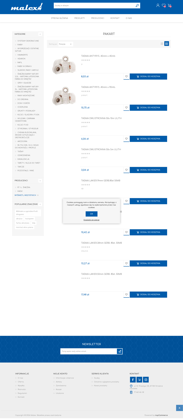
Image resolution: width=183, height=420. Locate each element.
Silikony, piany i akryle (28, 72)
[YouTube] (139, 381)
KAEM (20, 193)
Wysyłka (21, 387)
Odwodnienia (24, 157)
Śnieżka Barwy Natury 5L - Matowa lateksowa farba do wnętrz (27, 91)
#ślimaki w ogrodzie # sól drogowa (27, 214)
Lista (166, 45)
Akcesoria (22, 143)
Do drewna (23, 101)
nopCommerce (161, 417)
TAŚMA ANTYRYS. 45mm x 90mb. (98, 89)
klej (33, 225)
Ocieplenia (23, 109)
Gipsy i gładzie (24, 85)
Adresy (59, 384)
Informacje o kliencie (65, 380)
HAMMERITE (23, 57)
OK (91, 214)
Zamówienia (61, 387)
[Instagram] (146, 381)
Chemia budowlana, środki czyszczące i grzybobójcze (25, 136)
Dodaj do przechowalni (126, 78)
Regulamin (22, 395)
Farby (20, 46)
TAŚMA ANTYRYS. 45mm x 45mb (98, 58)
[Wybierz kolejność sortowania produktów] (65, 45)
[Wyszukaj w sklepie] (94, 6)
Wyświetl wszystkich (25, 197)
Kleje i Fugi (23, 127)
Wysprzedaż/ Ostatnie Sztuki (27, 51)
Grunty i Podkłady (26, 113)
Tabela (162, 45)
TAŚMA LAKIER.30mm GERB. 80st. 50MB (101, 213)
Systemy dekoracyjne (28, 43)
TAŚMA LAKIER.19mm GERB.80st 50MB (100, 182)
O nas (20, 380)
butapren (29, 220)
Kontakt (21, 399)
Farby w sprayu (25, 68)
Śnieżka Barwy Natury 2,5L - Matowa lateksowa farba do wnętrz (27, 78)
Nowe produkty (100, 387)
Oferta (21, 384)
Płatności (22, 391)
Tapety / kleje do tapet (29, 165)
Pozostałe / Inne (26, 172)
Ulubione (60, 395)
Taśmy (21, 153)
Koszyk (168, 6)
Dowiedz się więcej (91, 220)
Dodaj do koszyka (150, 78)
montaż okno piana (24, 229)
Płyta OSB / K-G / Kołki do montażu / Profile (27, 148)
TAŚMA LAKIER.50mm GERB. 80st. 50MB (101, 276)
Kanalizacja (23, 161)
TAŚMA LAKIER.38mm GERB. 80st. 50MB (101, 245)
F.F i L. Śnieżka (24, 189)
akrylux (19, 220)
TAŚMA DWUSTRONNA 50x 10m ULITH (101, 120)
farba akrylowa (22, 225)
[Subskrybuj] (89, 353)
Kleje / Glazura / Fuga (28, 116)
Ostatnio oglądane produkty (106, 384)
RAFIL (20, 64)
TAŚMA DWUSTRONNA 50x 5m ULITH (101, 151)
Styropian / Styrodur (28, 130)
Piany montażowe (26, 97)
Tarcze (21, 169)
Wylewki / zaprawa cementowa (25, 121)
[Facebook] (133, 381)
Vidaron (21, 60)
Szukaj (97, 380)
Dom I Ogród (24, 105)
